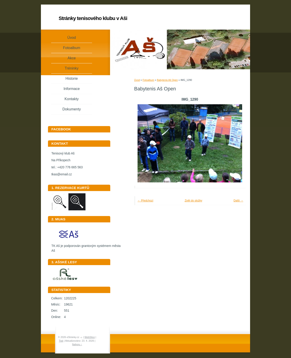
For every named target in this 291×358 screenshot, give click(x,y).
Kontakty (72, 99)
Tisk (61, 340)
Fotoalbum (148, 80)
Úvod (137, 80)
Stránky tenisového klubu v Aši (93, 18)
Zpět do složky (193, 200)
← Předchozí (145, 200)
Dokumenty (72, 109)
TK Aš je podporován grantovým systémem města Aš (85, 246)
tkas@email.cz (61, 174)
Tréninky (72, 68)
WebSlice (90, 337)
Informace (71, 89)
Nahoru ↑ (77, 344)
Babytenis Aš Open (167, 80)
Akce (72, 58)
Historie (71, 78)
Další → (238, 200)
